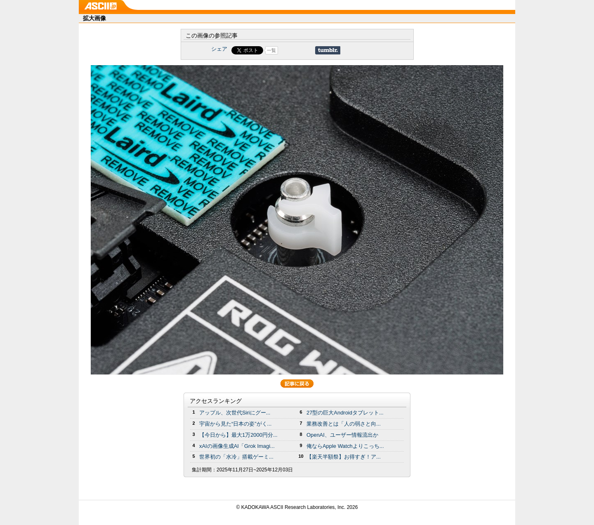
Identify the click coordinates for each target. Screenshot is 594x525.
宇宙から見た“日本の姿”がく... (235, 424)
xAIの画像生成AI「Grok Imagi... (237, 446)
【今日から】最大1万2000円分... (238, 435)
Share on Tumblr (327, 50)
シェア (219, 49)
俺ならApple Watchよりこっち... (345, 446)
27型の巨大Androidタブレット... (345, 413)
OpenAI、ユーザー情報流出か (342, 435)
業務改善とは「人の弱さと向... (343, 424)
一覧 (271, 50)
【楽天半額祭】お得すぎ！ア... (343, 457)
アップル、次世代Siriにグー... (234, 413)
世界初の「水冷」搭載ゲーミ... (236, 457)
